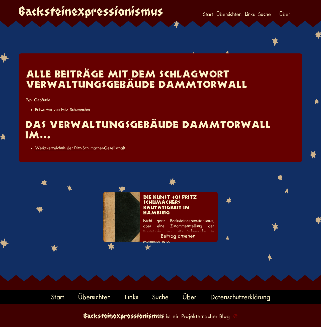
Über (284, 14)
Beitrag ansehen (178, 236)
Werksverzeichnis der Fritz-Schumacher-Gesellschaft (80, 147)
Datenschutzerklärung (240, 297)
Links (250, 14)
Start (208, 14)
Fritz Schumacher (75, 109)
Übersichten (229, 14)
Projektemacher (199, 316)
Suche (264, 14)
